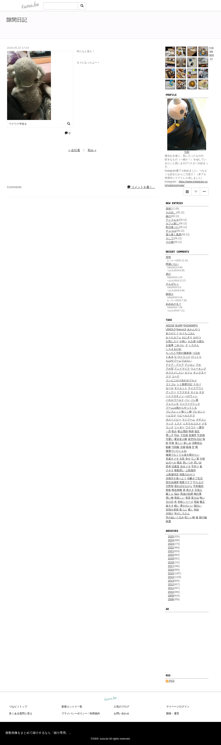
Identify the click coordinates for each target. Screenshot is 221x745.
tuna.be (110, 698)
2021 (171, 551)
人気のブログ (121, 706)
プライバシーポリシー (74, 713)
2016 (171, 569)
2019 (171, 558)
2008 (171, 599)
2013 (171, 580)
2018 (171, 562)
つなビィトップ (18, 706)
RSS (170, 680)
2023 (171, 543)
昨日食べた (172, 227)
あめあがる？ (173, 304)
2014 (171, 577)
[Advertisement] (165, 25)
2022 (171, 547)
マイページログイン (177, 706)
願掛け (170, 294)
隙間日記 (16, 20)
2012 (171, 584)
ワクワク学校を (18, 123)
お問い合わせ (121, 713)
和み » (92, 150)
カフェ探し (172, 223)
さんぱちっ (172, 283)
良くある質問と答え (20, 713)
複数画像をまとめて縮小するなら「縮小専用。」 (38, 732)
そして (170, 238)
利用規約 (95, 713)
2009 (171, 595)
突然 (168, 208)
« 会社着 (74, 150)
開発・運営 (172, 713)
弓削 (186, 152)
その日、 (171, 212)
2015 (171, 573)
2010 (171, 592)
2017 (171, 566)
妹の (168, 216)
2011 (171, 588)
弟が (168, 274)
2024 (171, 540)
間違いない (172, 264)
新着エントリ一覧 (72, 706)
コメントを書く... (141, 187)
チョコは (171, 230)
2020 (171, 554)
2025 (171, 536)
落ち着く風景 (173, 234)
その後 (170, 242)
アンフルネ (172, 219)
